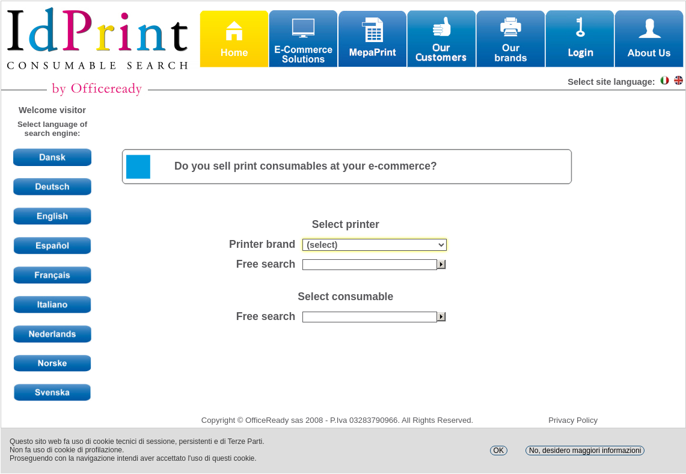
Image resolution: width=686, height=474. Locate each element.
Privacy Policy (573, 420)
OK (499, 450)
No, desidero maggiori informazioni (585, 450)
